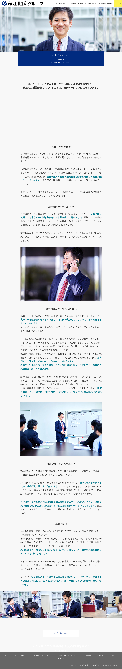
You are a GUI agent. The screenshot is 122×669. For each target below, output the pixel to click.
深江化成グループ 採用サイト (92, 665)
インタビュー (82, 3)
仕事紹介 (73, 3)
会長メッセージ (92, 3)
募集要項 (110, 3)
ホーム (7, 655)
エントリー (117, 3)
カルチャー (102, 3)
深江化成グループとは (62, 3)
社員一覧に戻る (61, 633)
